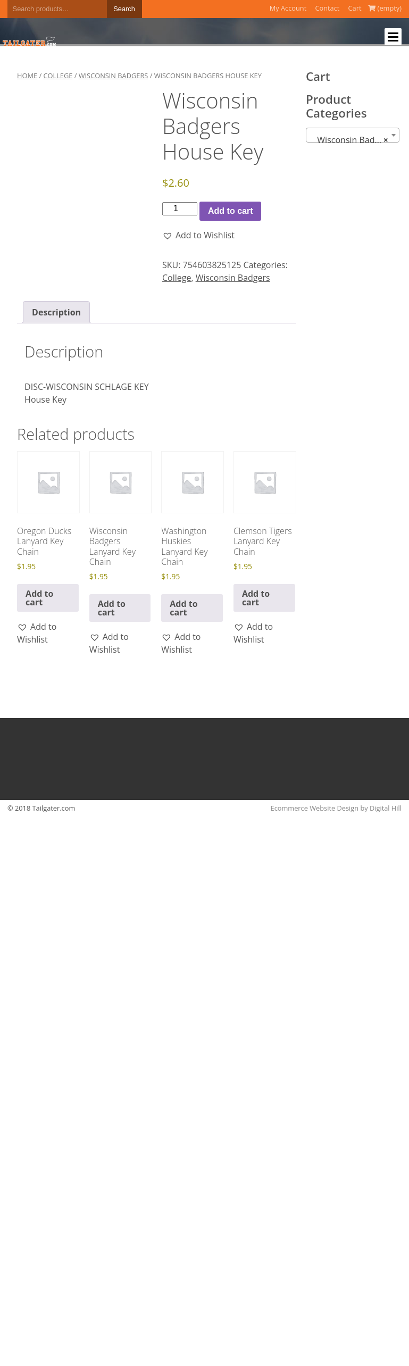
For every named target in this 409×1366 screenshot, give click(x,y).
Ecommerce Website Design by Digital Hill (336, 808)
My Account (288, 8)
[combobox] (352, 135)
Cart (355, 8)
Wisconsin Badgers (113, 75)
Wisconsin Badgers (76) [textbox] (355, 139)
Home (27, 75)
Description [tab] (56, 312)
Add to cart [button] (39, 598)
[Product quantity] (179, 208)
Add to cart (230, 210)
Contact (327, 8)
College (57, 75)
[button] (198, 235)
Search (124, 9)
